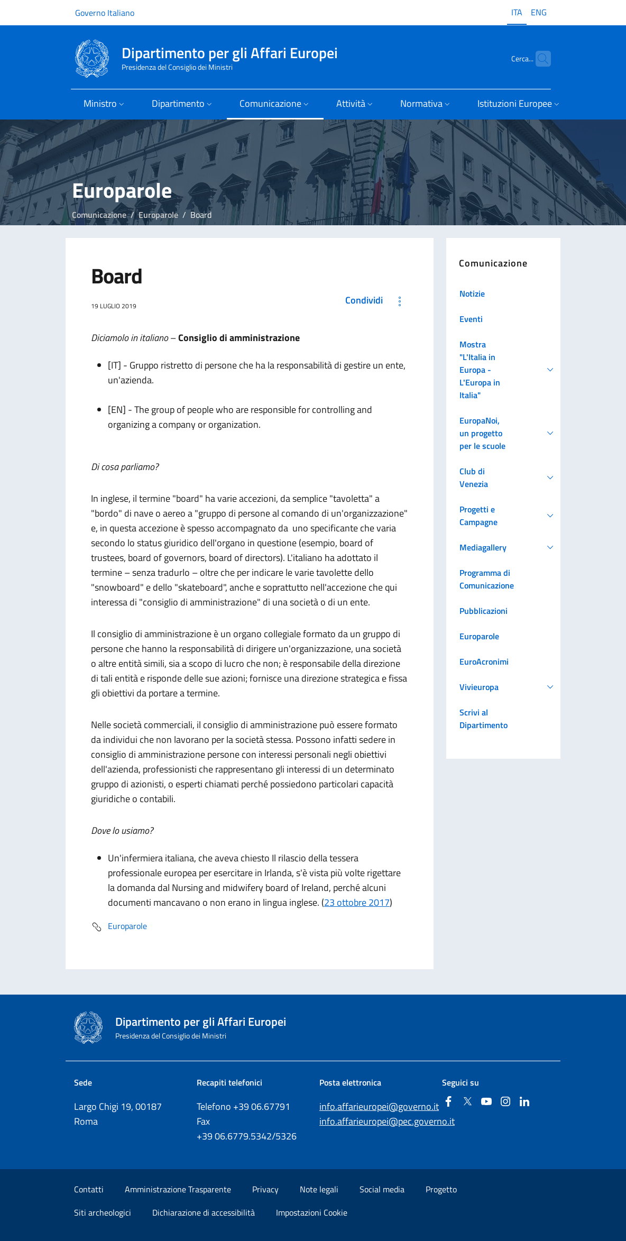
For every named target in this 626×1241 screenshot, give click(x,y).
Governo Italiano (104, 12)
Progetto (441, 1189)
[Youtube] (486, 1102)
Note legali (319, 1189)
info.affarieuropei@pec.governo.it (387, 1121)
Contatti (89, 1189)
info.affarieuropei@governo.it (379, 1106)
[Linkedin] (524, 1102)
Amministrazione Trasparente (178, 1189)
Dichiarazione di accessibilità (203, 1212)
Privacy (265, 1189)
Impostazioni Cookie (311, 1212)
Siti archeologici (102, 1212)
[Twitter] (467, 1102)
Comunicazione (99, 214)
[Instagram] (505, 1102)
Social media (382, 1189)
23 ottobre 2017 (357, 902)
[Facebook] (448, 1102)
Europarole (158, 214)
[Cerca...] (538, 58)
